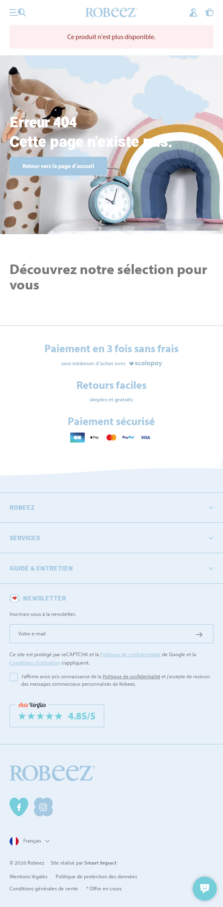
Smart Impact (100, 862)
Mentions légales (28, 876)
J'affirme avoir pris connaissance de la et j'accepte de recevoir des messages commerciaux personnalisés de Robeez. (115, 680)
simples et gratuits (111, 399)
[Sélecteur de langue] (28, 841)
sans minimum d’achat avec (93, 363)
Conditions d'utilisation (35, 662)
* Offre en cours (104, 888)
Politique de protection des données (96, 876)
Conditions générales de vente (44, 888)
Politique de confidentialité (130, 654)
